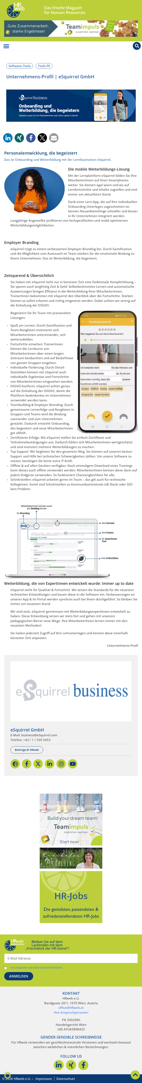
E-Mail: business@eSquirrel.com (33, 735)
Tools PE (44, 66)
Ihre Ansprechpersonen (71, 1012)
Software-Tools (20, 66)
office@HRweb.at (71, 1008)
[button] (8, 138)
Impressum (44, 1079)
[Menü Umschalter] (6, 46)
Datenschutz (65, 1079)
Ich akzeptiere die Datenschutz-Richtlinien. (36, 967)
